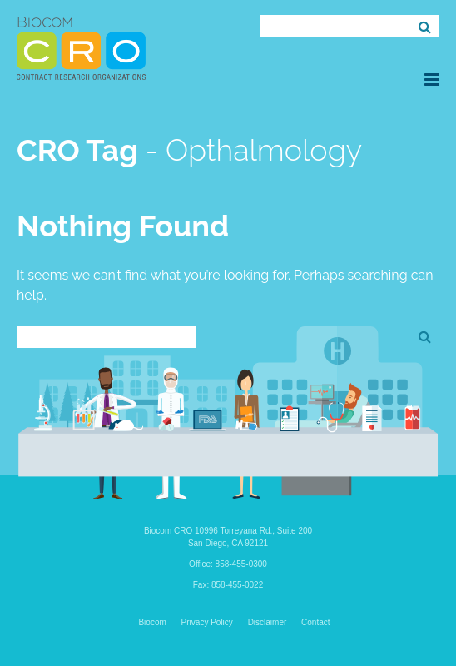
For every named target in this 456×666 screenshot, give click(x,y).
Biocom (152, 622)
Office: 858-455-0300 (228, 564)
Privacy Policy (207, 622)
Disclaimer (267, 622)
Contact (315, 622)
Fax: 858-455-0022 (228, 584)
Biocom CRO (81, 48)
